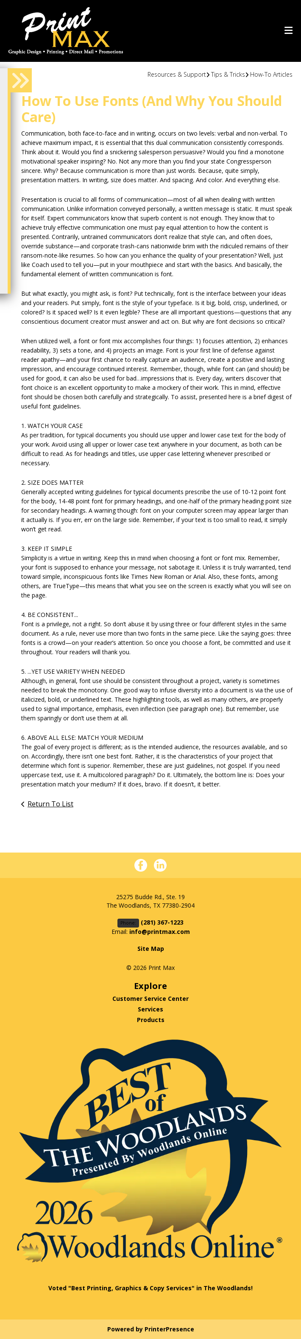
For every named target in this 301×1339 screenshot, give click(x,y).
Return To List (50, 803)
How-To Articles (271, 74)
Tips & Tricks (228, 74)
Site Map (150, 949)
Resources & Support (177, 74)
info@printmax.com (159, 932)
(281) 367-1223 (252, 15)
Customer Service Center (150, 999)
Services (150, 1009)
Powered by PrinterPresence (150, 1329)
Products (150, 1020)
